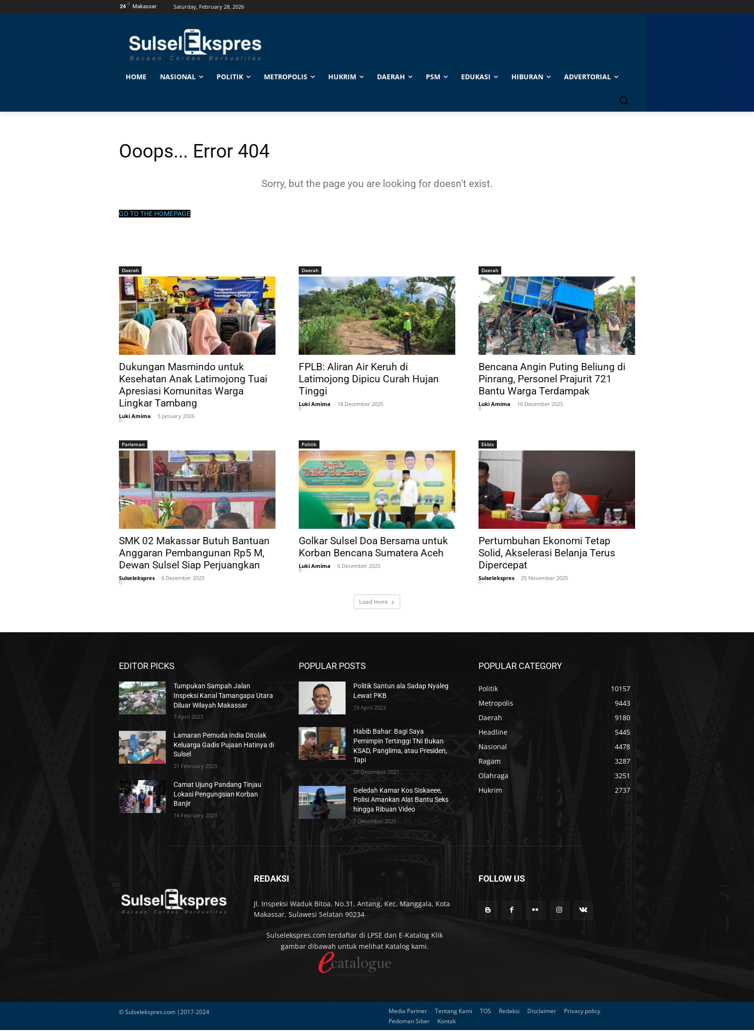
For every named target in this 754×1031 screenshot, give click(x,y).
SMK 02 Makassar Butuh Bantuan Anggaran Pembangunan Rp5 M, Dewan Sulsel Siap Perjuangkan (194, 554)
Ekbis (487, 445)
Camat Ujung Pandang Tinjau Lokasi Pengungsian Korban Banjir (217, 795)
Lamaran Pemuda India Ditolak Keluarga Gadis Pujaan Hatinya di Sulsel (224, 745)
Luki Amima (135, 417)
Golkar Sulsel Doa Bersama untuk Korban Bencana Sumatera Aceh (373, 548)
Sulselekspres (137, 578)
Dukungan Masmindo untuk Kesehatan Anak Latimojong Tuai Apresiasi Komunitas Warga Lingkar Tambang (193, 386)
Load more (377, 602)
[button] (623, 100)
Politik (309, 445)
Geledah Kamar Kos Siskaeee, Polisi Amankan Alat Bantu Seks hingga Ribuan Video (401, 800)
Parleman (133, 445)
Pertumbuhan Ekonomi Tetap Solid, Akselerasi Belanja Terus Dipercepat (546, 554)
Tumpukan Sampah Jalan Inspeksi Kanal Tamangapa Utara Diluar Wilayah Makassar (223, 696)
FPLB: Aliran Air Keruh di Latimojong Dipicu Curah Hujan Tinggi (369, 380)
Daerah (130, 271)
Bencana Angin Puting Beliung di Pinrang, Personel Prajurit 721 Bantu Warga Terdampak (551, 380)
